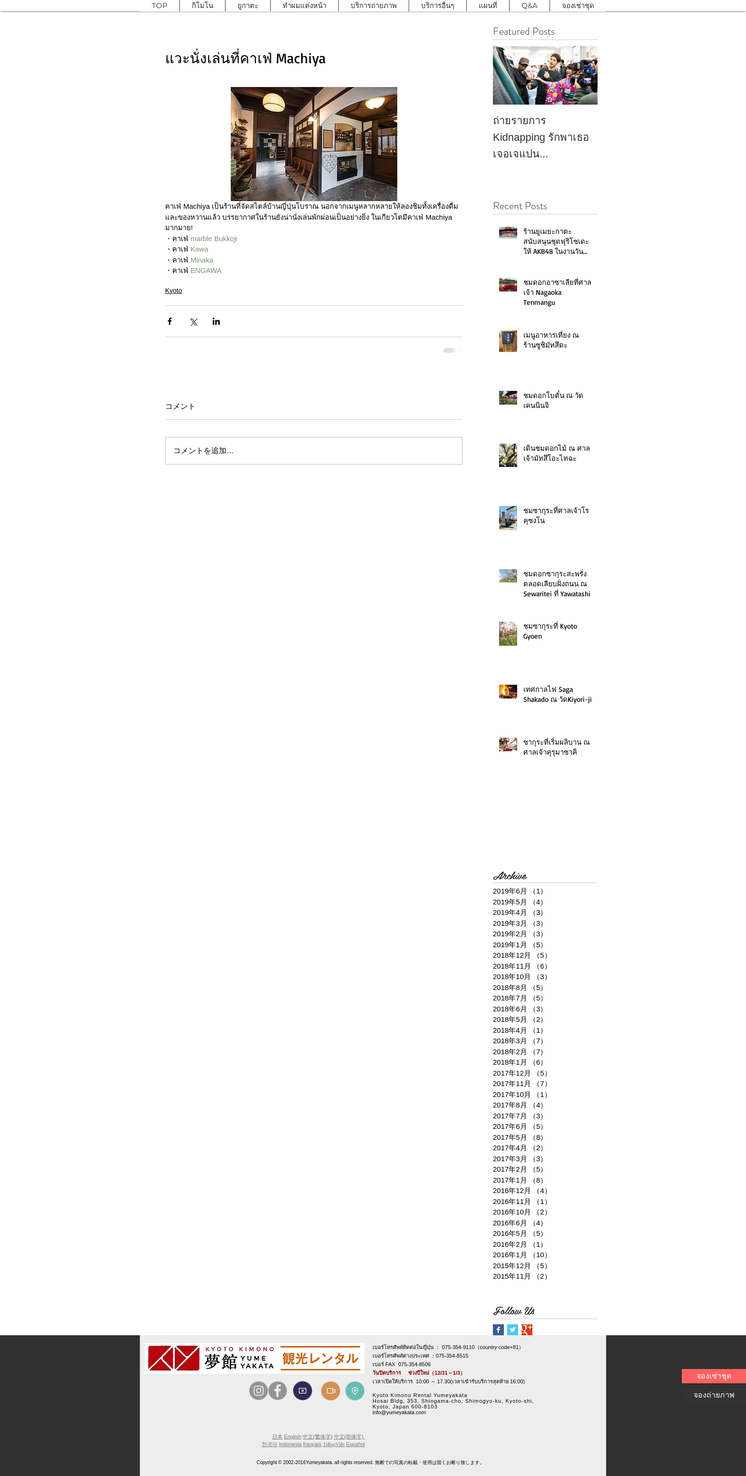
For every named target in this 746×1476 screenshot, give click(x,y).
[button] (202, 5)
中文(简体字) (349, 1436)
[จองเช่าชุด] (714, 1376)
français (312, 1444)
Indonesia (290, 1444)
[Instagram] (258, 1390)
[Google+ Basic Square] (526, 1329)
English (292, 1436)
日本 (277, 1436)
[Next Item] (582, 75)
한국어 (269, 1444)
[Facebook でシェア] (169, 321)
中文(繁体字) (317, 1436)
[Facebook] (277, 1390)
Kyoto (173, 290)
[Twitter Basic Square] (512, 1329)
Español (355, 1444)
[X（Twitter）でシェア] (192, 321)
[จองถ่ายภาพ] (714, 1395)
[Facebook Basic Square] (498, 1329)
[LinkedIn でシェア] (216, 321)
